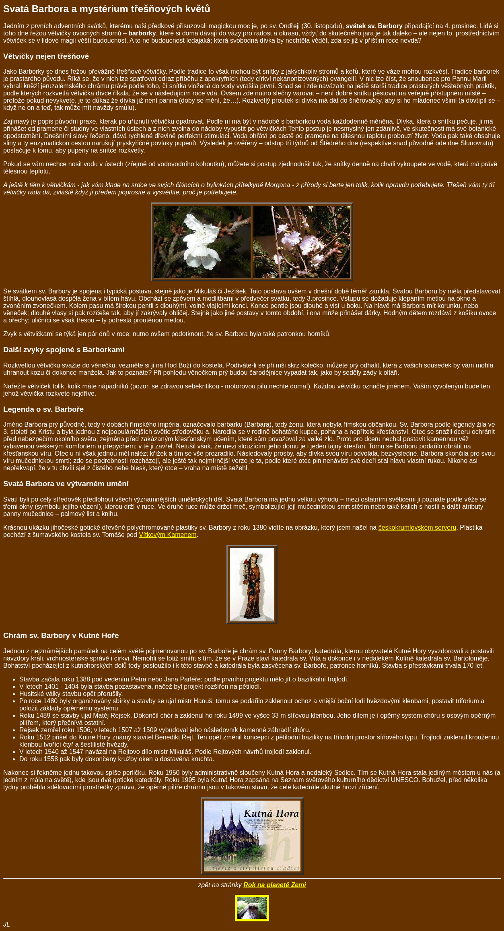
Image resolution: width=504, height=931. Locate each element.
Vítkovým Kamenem (167, 534)
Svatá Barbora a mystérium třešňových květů (106, 8)
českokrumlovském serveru (418, 527)
